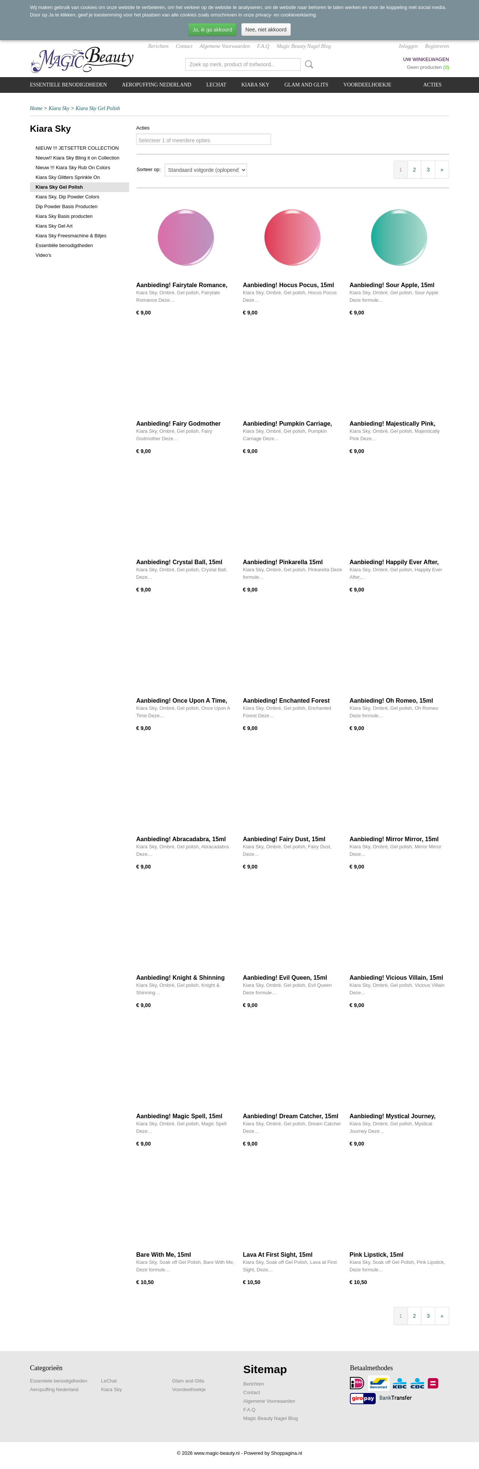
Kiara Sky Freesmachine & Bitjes (71, 235)
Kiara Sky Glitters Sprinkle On (68, 177)
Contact (184, 46)
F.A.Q (263, 46)
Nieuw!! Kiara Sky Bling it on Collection (77, 158)
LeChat (216, 85)
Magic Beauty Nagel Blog (304, 46)
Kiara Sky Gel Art (54, 226)
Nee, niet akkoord (266, 30)
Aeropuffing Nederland (157, 85)
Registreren (437, 46)
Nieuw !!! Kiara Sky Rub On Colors (73, 167)
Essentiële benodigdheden (64, 245)
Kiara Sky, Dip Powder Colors (67, 197)
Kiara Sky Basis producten (64, 216)
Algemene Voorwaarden (225, 46)
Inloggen (408, 46)
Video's (43, 255)
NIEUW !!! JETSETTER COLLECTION (77, 148)
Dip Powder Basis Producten (66, 206)
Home (36, 108)
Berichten (158, 46)
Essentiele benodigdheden (68, 85)
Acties (432, 85)
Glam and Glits (306, 85)
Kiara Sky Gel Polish (98, 108)
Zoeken (307, 64)
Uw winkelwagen (426, 59)
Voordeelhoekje (367, 85)
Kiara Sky (255, 85)
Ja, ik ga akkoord (212, 30)
